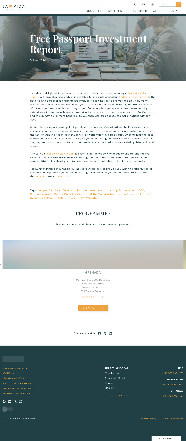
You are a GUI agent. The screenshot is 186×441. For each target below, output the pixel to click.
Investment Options (15, 368)
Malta (93, 194)
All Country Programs (17, 383)
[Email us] (143, 4)
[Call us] (135, 4)
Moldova (103, 194)
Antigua (42, 190)
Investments (116, 11)
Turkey (80, 198)
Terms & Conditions (172, 418)
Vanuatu (91, 198)
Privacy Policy (148, 418)
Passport (133, 194)
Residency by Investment (18, 393)
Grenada (82, 194)
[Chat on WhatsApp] (152, 4)
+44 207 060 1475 (117, 395)
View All (89, 308)
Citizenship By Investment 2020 (124, 190)
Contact (175, 11)
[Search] (178, 4)
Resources (139, 11)
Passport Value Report (60, 153)
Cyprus (58, 194)
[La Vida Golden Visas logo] (13, 7)
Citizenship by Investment (18, 388)
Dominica (70, 194)
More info (166, 438)
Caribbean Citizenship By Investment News (76, 190)
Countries (94, 11)
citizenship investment (135, 97)
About (157, 11)
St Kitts (58, 198)
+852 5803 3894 (173, 384)
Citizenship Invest (41, 194)
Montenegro (118, 194)
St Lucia (70, 198)
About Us (8, 373)
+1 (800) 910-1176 (172, 373)
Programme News (13, 378)
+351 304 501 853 (172, 396)
